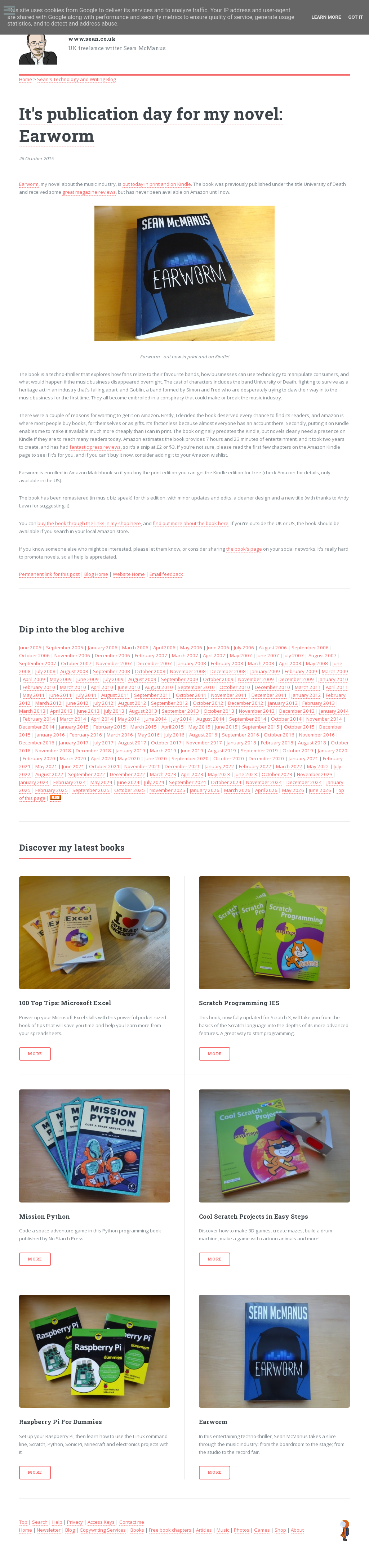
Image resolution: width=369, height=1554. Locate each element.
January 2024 (34, 782)
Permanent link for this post (49, 574)
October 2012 (208, 703)
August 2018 (312, 742)
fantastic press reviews (95, 447)
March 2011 (308, 687)
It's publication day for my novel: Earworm (151, 124)
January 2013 (283, 703)
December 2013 (297, 711)
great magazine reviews (89, 192)
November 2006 (72, 655)
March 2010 (73, 687)
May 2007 (241, 655)
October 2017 (166, 742)
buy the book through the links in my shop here (89, 523)
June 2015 (226, 727)
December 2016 (36, 742)
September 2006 (310, 647)
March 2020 (73, 758)
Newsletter (49, 1530)
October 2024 (226, 782)
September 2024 (187, 782)
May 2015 (199, 727)
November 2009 (256, 679)
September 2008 (111, 671)
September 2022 (86, 774)
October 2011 (191, 695)
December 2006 (112, 655)
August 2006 (273, 647)
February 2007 (151, 655)
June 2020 (156, 758)
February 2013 (318, 703)
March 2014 (73, 719)
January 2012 (306, 695)
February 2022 (255, 766)
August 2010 (159, 687)
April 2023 (192, 774)
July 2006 (244, 647)
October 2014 (286, 719)
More (35, 1053)
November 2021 (142, 766)
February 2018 (277, 742)
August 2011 (115, 695)
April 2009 (34, 679)
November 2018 (53, 750)
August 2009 (142, 679)
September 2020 (190, 758)
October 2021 (104, 766)
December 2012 (245, 703)
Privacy (75, 1522)
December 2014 (36, 727)
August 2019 (222, 750)
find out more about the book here (190, 523)
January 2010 (333, 679)
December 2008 (228, 671)
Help (57, 1522)
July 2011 (86, 695)
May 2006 (191, 647)
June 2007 (268, 655)
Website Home (129, 574)
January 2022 (219, 766)
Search (40, 1522)
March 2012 (48, 703)
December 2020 (266, 758)
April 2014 (102, 719)
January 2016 (50, 734)
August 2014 (210, 719)
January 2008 (191, 663)
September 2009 (179, 679)
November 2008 (188, 671)
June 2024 (128, 782)
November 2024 (264, 782)
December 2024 (304, 782)
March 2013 (32, 711)
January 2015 (74, 727)
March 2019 (163, 750)
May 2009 (61, 679)
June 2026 (320, 790)
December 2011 (269, 695)
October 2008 (150, 671)
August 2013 (143, 711)
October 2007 (76, 663)
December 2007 (154, 663)
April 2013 (61, 711)
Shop (280, 1530)
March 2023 (163, 774)
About (297, 1530)
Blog (70, 1530)
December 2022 (127, 774)
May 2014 (129, 719)
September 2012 (169, 703)
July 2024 (154, 782)
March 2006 (135, 647)
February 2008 (227, 663)
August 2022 (49, 774)
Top (23, 1522)
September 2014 (247, 719)
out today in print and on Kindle (157, 184)
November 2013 (257, 711)
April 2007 (214, 655)
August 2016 (203, 734)
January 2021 (303, 758)
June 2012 (77, 703)
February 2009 (301, 671)
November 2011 (229, 695)
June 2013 (88, 711)
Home (25, 79)
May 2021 (46, 766)
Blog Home (96, 574)
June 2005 (30, 647)
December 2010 (272, 687)
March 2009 (335, 671)
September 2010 (196, 687)
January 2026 (204, 790)
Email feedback (166, 574)
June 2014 (156, 719)
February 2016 (86, 734)
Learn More (326, 17)
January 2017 (74, 742)
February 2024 (69, 782)
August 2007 (322, 655)
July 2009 (113, 679)
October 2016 (279, 734)
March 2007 (185, 655)
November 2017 (204, 742)
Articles (204, 1530)
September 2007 (37, 663)
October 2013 (219, 711)
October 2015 (299, 727)
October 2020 (228, 758)
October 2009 (218, 679)
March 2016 (120, 734)
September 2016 (240, 734)
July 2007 (294, 655)
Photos (241, 1530)
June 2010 (129, 687)
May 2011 (34, 695)
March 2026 (237, 790)
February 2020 (39, 758)
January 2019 (130, 750)
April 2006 (164, 647)
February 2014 (39, 719)
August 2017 (132, 742)
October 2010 (234, 687)
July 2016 (174, 734)
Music (223, 1530)
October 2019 (298, 750)
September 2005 (64, 647)
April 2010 (102, 687)
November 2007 (114, 663)
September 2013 (180, 711)
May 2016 (149, 734)
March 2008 (261, 663)
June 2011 (60, 695)
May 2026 (293, 790)
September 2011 (152, 695)
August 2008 (74, 671)
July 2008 (45, 671)
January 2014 (334, 711)
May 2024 (101, 782)
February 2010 (39, 687)
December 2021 (182, 766)
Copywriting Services (103, 1530)
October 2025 (129, 790)
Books (137, 1530)
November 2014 (324, 719)
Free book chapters (170, 1530)
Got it (355, 17)
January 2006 (102, 647)
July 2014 (182, 719)
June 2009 (87, 679)
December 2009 (296, 679)
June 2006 (218, 647)
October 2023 (277, 774)
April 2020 (102, 758)
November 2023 (315, 774)
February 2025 (51, 790)
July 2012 (103, 703)
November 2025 (167, 790)
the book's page (244, 549)
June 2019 (192, 750)
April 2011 (337, 687)
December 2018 (93, 750)
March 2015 (143, 727)
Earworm (29, 184)
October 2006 (34, 655)
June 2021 (73, 766)
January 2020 (332, 750)
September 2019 (259, 750)
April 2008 (290, 663)
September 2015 (260, 727)
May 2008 (317, 663)
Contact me (131, 1522)
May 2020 (129, 758)
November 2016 (317, 734)
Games (262, 1530)
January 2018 (241, 742)
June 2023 (246, 774)
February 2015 (109, 727)
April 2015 (172, 727)
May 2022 (318, 766)
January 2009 (265, 671)
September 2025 (91, 790)
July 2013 (114, 711)
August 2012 (132, 703)
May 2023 (219, 774)
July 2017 (103, 742)
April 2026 (266, 790)
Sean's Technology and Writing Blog (76, 79)
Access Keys (101, 1522)
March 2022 (289, 766)
